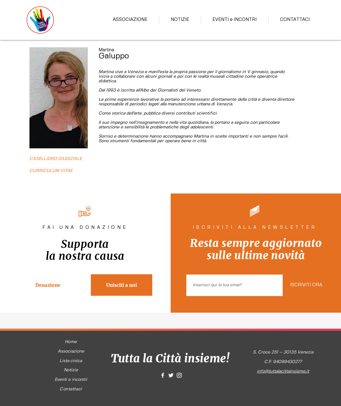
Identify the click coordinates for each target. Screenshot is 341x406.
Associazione (71, 351)
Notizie (71, 370)
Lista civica (71, 361)
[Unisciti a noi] (121, 285)
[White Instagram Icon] (179, 375)
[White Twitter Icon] (171, 375)
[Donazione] (48, 285)
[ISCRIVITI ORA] (306, 285)
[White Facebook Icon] (162, 375)
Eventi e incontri (71, 379)
